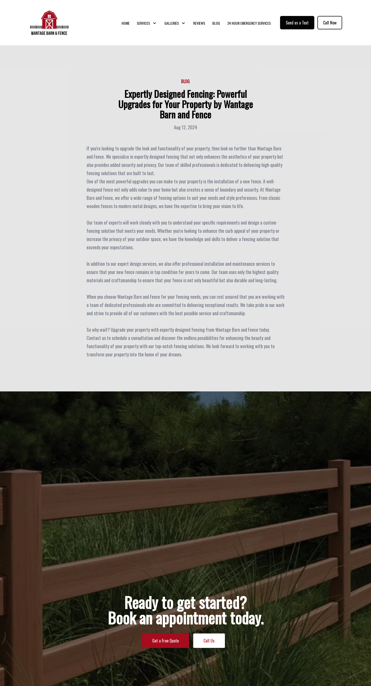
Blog (216, 23)
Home (126, 23)
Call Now (329, 23)
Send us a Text (297, 23)
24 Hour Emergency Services (249, 23)
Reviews (199, 23)
